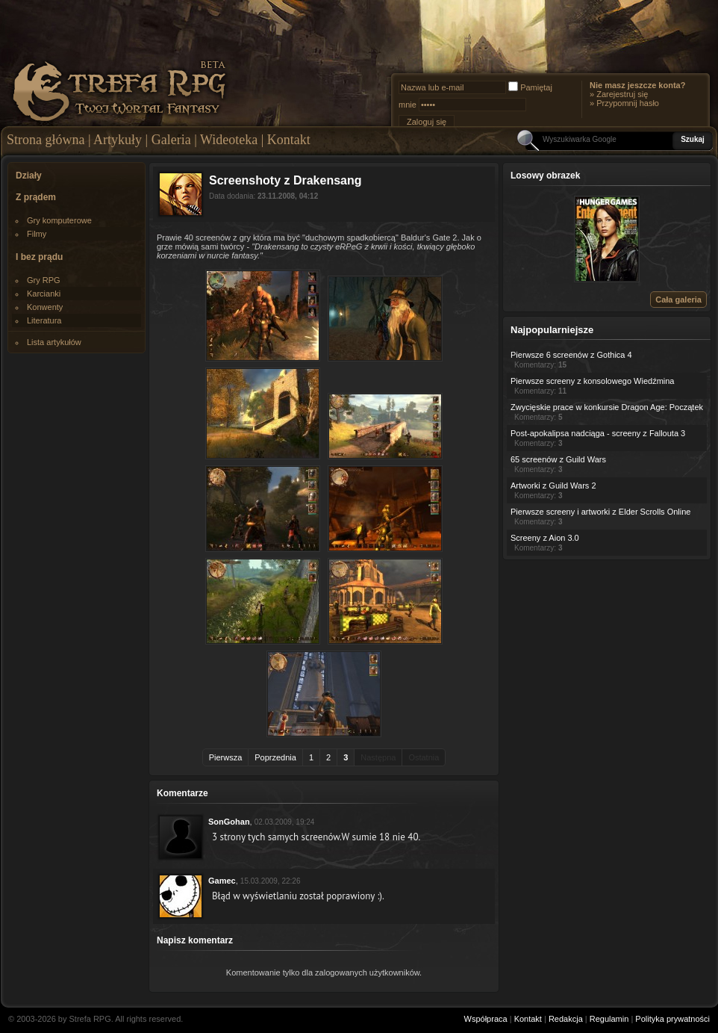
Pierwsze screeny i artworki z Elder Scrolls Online (600, 511)
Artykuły (117, 139)
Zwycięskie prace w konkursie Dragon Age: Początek (607, 407)
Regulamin (609, 1018)
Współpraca (486, 1018)
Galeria (171, 139)
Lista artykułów (54, 342)
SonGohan (229, 821)
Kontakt (288, 139)
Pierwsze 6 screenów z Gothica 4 (571, 354)
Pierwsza (226, 757)
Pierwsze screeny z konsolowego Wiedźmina (592, 380)
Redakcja (566, 1018)
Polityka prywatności (672, 1018)
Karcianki (43, 293)
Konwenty (45, 307)
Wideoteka (228, 139)
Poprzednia (275, 757)
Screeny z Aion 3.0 (545, 537)
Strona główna (45, 139)
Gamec (222, 880)
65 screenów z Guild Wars (558, 459)
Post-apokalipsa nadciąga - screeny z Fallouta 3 (598, 433)
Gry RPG (43, 280)
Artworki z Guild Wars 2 (553, 485)
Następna (378, 757)
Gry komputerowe (59, 220)
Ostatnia (423, 757)
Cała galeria (678, 299)
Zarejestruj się (622, 94)
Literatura (44, 320)
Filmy (36, 233)
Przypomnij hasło (627, 103)
